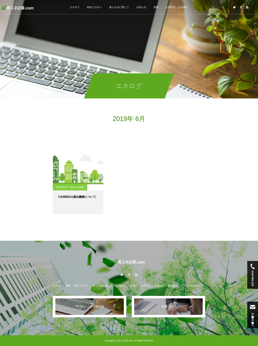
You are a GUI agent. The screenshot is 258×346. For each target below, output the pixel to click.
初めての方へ (94, 7)
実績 (156, 7)
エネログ (75, 7)
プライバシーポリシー (193, 285)
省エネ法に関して (119, 7)
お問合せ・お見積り (177, 7)
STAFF (134, 285)
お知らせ (141, 7)
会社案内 (173, 285)
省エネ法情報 (77, 187)
